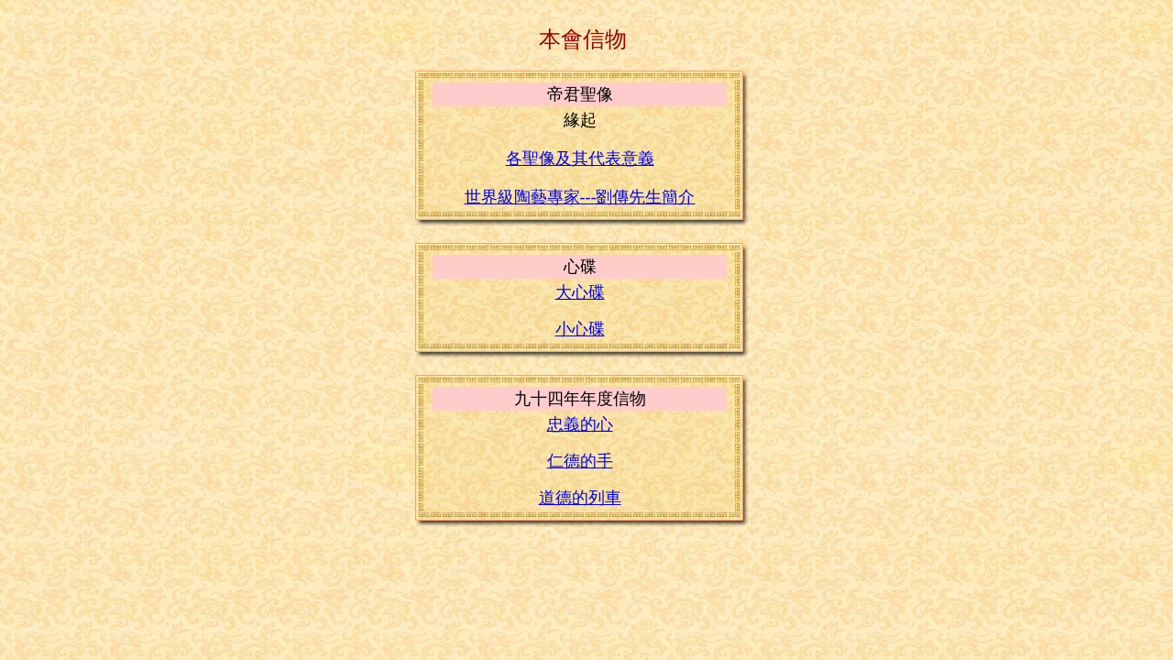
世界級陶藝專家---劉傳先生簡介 (580, 197)
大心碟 (580, 292)
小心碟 (580, 329)
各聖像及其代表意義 (580, 158)
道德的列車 (580, 498)
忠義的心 (580, 424)
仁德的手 (580, 461)
